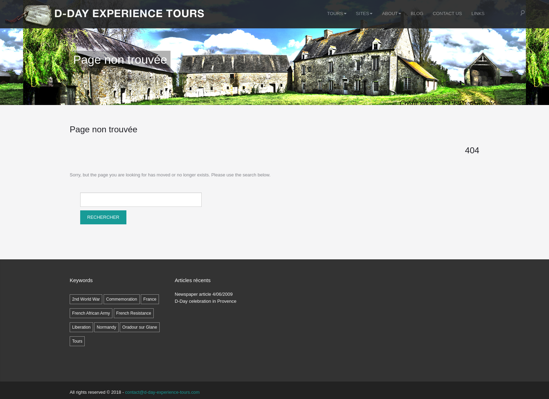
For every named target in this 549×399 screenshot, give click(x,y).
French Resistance (133, 313)
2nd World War (86, 299)
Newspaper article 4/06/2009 (204, 294)
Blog (417, 13)
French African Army (91, 313)
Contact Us (447, 13)
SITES (364, 13)
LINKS (478, 13)
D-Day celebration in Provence (205, 301)
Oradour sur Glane (139, 327)
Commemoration (121, 299)
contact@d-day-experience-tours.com (162, 392)
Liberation (81, 327)
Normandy (106, 327)
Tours (336, 13)
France (149, 299)
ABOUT (391, 13)
